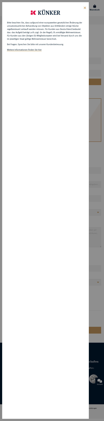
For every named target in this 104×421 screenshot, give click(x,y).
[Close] (85, 6)
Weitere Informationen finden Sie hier (24, 48)
